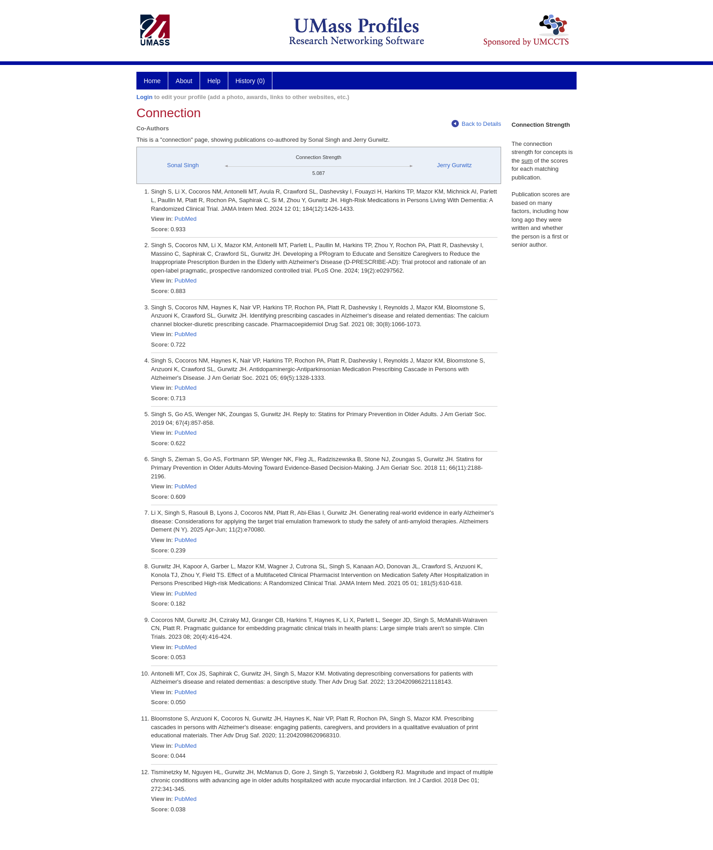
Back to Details (476, 123)
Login (144, 97)
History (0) (250, 81)
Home (152, 81)
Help (214, 81)
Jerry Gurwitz (454, 165)
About (184, 81)
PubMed (185, 218)
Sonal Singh (183, 165)
